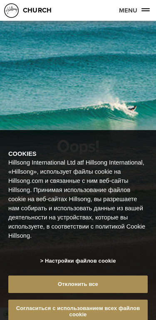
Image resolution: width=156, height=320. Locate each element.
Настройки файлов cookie (80, 263)
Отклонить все (78, 286)
